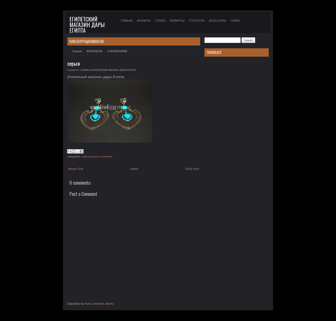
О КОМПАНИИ (117, 51)
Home (134, 169)
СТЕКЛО (160, 21)
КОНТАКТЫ (94, 51)
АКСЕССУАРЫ (217, 21)
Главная (77, 51)
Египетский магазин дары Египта (87, 24)
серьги (73, 63)
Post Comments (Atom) (99, 304)
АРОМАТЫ (143, 21)
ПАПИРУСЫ (177, 21)
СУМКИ (235, 21)
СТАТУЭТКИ (196, 21)
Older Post (192, 169)
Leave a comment (101, 156)
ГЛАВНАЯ (127, 21)
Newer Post (75, 169)
